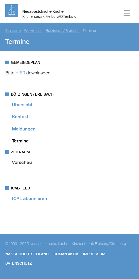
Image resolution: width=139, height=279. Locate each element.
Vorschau (22, 162)
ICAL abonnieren (29, 198)
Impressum (94, 254)
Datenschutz (18, 263)
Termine (20, 141)
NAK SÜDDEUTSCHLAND (27, 254)
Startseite (13, 30)
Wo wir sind (33, 30)
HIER (20, 73)
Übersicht (22, 105)
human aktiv (65, 254)
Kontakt (20, 117)
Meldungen (24, 129)
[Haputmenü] (127, 14)
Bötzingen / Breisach (62, 30)
